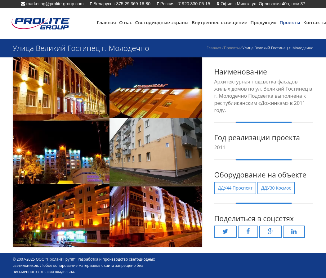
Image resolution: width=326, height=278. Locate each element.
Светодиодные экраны (161, 22)
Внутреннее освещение (219, 22)
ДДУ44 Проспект (235, 188)
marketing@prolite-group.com (54, 3)
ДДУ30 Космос (276, 188)
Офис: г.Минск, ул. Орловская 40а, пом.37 (262, 3)
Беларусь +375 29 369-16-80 (121, 3)
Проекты (289, 22)
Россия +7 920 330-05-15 (184, 3)
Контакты (314, 22)
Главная (106, 22)
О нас (125, 22)
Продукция (263, 22)
